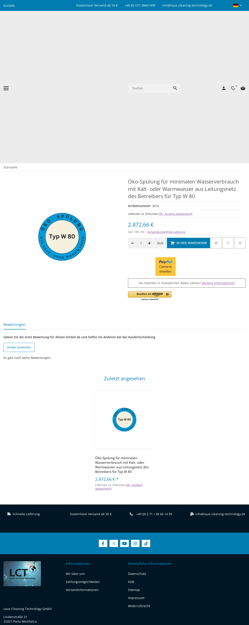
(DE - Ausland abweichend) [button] (175, 91)
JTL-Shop (209, 608)
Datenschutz (137, 451)
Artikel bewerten (19, 224)
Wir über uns (75, 451)
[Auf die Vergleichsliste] (216, 120)
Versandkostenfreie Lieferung (166, 109)
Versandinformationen (82, 467)
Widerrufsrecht (139, 483)
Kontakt (9, 5)
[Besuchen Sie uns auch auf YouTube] (124, 421)
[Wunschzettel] (231, 26)
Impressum (136, 475)
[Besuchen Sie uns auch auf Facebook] (103, 421)
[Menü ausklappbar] (6, 26)
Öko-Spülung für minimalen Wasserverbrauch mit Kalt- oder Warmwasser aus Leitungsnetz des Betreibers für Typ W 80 (122, 342)
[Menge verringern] (132, 120)
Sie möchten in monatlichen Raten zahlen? (187, 160)
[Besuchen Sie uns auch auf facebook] (7, 560)
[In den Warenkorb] (188, 120)
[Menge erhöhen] (149, 120)
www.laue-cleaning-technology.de (28, 535)
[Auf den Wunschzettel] (228, 120)
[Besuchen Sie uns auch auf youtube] (30, 560)
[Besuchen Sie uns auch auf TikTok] (145, 421)
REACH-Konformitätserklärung (25, 544)
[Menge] (141, 120)
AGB (131, 459)
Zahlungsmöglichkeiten (83, 459)
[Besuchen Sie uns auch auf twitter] (19, 560)
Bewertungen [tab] (14, 201)
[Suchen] (149, 26)
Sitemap (134, 467)
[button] (238, 5)
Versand (149, 594)
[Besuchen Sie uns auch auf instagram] (41, 560)
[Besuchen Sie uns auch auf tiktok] (52, 560)
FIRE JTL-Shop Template (231, 608)
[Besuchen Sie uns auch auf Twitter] (113, 421)
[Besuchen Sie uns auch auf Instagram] (135, 421)
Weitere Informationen (218, 160)
